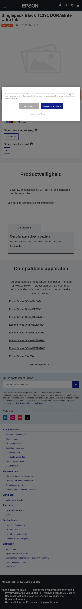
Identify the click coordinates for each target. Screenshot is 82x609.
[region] (41, 104)
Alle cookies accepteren (52, 106)
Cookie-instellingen (38, 114)
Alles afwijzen (29, 106)
